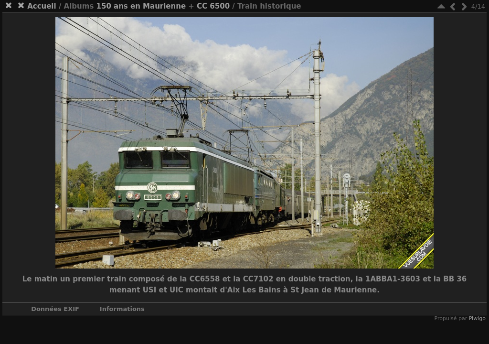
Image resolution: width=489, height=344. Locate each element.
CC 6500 (213, 6)
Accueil (41, 6)
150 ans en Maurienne (141, 6)
